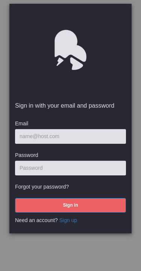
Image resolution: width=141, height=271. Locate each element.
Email (21, 123)
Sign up (68, 220)
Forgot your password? (42, 187)
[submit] (70, 205)
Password (26, 155)
